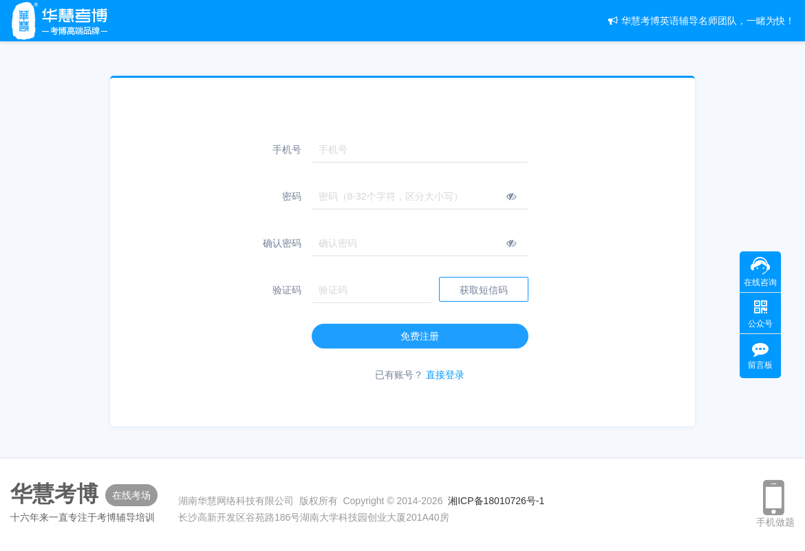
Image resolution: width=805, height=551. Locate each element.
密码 (291, 196)
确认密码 (282, 243)
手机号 (286, 149)
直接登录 (445, 374)
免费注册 (419, 336)
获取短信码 (484, 289)
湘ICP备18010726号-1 (496, 500)
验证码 (286, 289)
